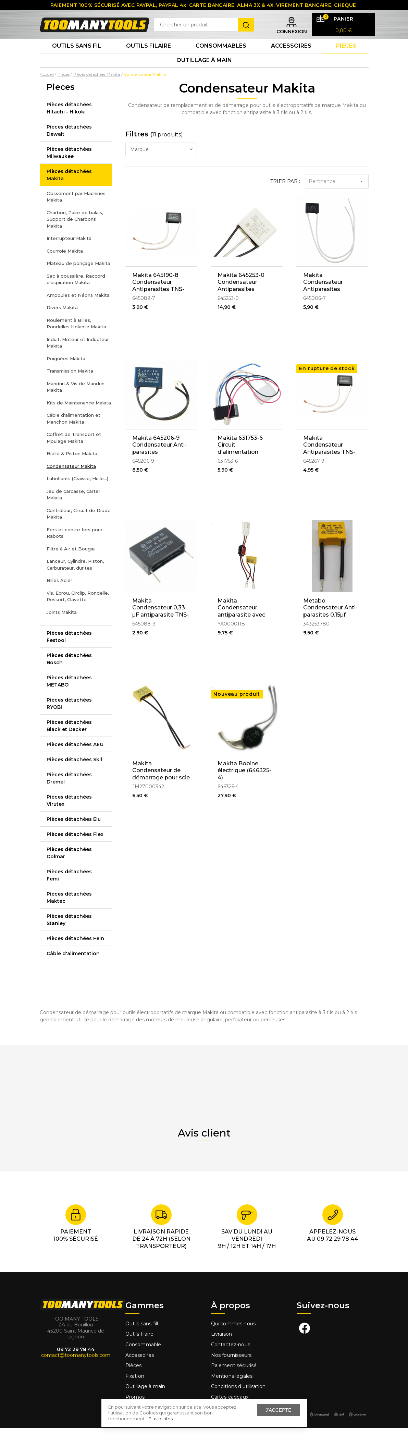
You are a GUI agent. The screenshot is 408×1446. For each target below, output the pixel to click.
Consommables (221, 58)
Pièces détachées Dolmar (69, 871)
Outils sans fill (141, 1342)
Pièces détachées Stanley (69, 938)
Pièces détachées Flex (75, 852)
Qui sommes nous (233, 1342)
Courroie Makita (65, 269)
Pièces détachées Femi (69, 893)
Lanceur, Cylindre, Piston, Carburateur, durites (75, 582)
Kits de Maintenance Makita (79, 421)
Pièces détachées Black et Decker (69, 744)
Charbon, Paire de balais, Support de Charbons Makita (75, 237)
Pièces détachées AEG (75, 763)
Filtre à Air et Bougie (71, 567)
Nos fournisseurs (231, 1373)
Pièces (133, 1384)
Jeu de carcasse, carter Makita (73, 513)
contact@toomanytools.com (75, 1374)
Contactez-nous (230, 1363)
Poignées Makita (66, 376)
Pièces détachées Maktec (69, 915)
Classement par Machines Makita (76, 215)
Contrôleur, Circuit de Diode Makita (79, 532)
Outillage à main (204, 76)
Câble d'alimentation (73, 972)
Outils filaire (139, 1352)
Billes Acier (59, 598)
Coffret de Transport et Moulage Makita (74, 456)
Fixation (134, 1394)
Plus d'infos (160, 1418)
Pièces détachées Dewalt (69, 148)
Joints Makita (62, 630)
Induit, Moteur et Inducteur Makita (78, 361)
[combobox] (161, 167)
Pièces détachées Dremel (69, 796)
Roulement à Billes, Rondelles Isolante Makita (76, 342)
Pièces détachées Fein (75, 956)
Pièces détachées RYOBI (69, 721)
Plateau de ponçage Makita (78, 281)
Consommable (143, 1363)
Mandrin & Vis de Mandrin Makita (75, 405)
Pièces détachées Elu (74, 837)
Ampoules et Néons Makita (78, 313)
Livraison (221, 1352)
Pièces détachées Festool (69, 654)
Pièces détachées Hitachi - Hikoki (69, 126)
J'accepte (278, 1410)
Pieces (346, 58)
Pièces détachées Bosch (69, 677)
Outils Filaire (148, 58)
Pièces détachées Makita (69, 193)
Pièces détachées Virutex (69, 818)
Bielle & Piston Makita (72, 471)
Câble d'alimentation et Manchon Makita (73, 436)
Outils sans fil (76, 58)
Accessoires (291, 58)
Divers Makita (62, 325)
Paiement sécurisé (234, 1384)
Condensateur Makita (71, 484)
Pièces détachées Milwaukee (69, 171)
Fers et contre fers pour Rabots (74, 551)
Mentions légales (232, 1394)
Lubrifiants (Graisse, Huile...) (77, 496)
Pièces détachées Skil (74, 778)
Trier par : (285, 199)
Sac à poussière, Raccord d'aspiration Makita (76, 297)
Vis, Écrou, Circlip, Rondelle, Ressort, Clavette (78, 614)
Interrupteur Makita (69, 256)
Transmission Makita (70, 389)
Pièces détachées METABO (69, 699)
